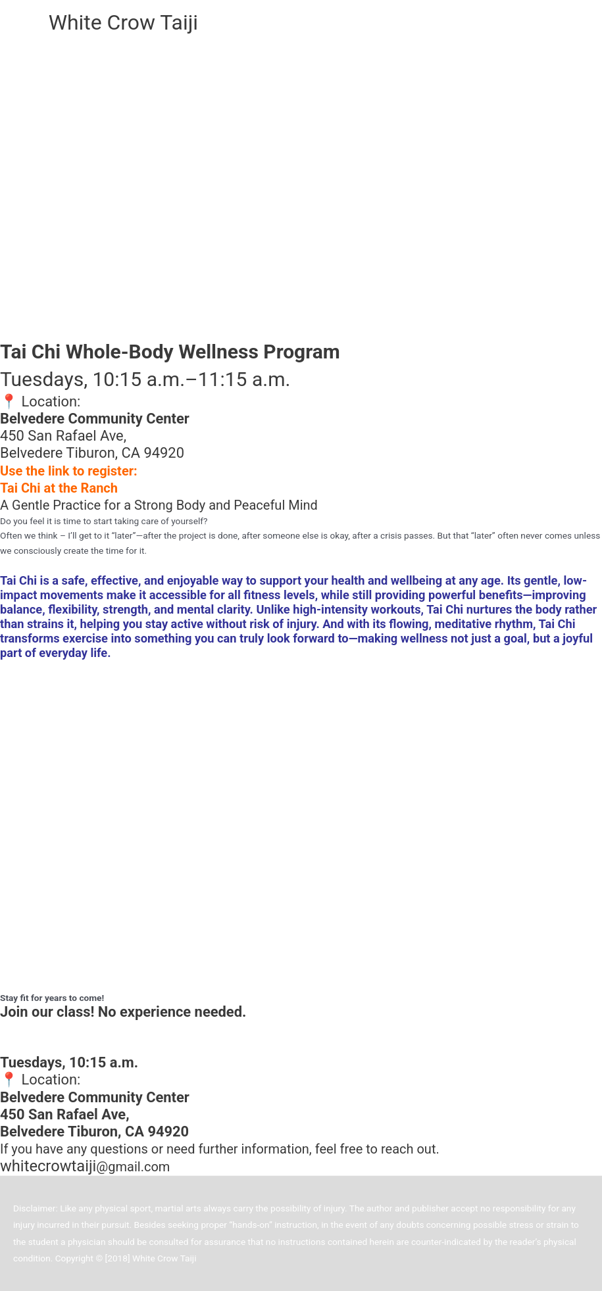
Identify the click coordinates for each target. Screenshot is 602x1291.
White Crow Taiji (123, 22)
